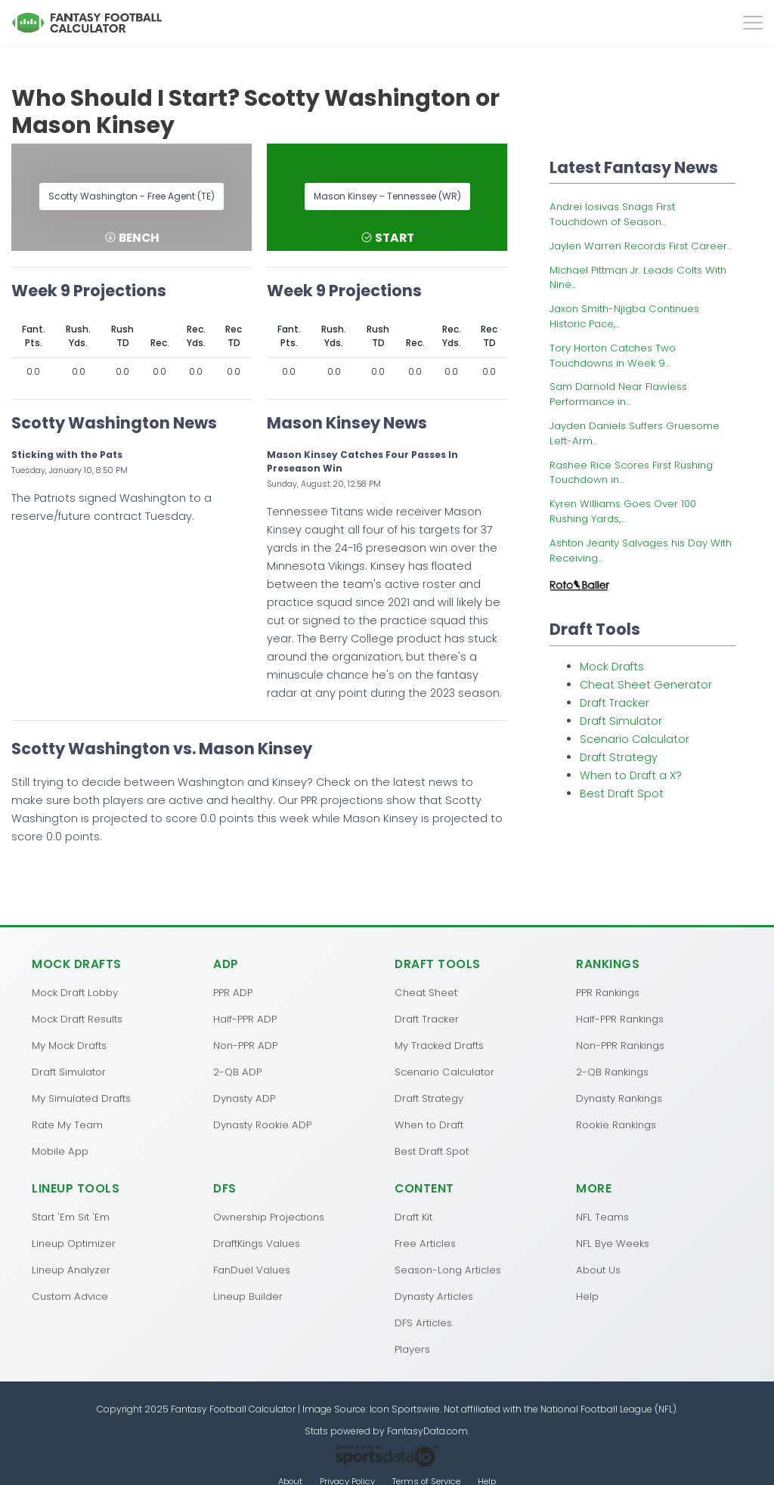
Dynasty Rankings (619, 1098)
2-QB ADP (237, 1072)
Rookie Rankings (616, 1125)
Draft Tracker (614, 702)
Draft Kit (413, 1217)
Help (587, 1296)
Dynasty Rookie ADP (262, 1125)
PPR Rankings (607, 992)
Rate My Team (67, 1125)
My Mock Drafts (69, 1045)
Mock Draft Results (77, 1019)
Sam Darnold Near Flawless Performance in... (618, 394)
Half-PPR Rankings (620, 1019)
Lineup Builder (248, 1296)
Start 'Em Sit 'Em (71, 1217)
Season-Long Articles (448, 1270)
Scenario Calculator (634, 739)
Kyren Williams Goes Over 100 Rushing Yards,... (623, 511)
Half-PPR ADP (245, 1019)
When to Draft (429, 1125)
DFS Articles (423, 1323)
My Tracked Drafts (439, 1045)
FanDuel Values (251, 1270)
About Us (598, 1270)
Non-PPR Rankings (620, 1045)
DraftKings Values (256, 1243)
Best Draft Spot (622, 793)
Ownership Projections (268, 1217)
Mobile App (60, 1151)
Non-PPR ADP (245, 1045)
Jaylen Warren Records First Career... (641, 246)
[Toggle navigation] (753, 22)
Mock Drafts (612, 666)
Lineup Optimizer (74, 1243)
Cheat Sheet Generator (646, 684)
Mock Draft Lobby (75, 992)
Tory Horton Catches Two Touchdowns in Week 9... (613, 355)
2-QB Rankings (612, 1072)
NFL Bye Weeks (612, 1243)
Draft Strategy (619, 757)
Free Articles (425, 1243)
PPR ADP (232, 992)
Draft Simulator (621, 721)
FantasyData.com (427, 1431)
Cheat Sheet (426, 992)
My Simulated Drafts (81, 1098)
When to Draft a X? (631, 775)
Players (412, 1349)
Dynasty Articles (434, 1296)
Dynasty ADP (244, 1098)
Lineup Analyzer (71, 1270)
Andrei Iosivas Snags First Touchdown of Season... (612, 214)
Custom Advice (70, 1296)
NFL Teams (602, 1217)
